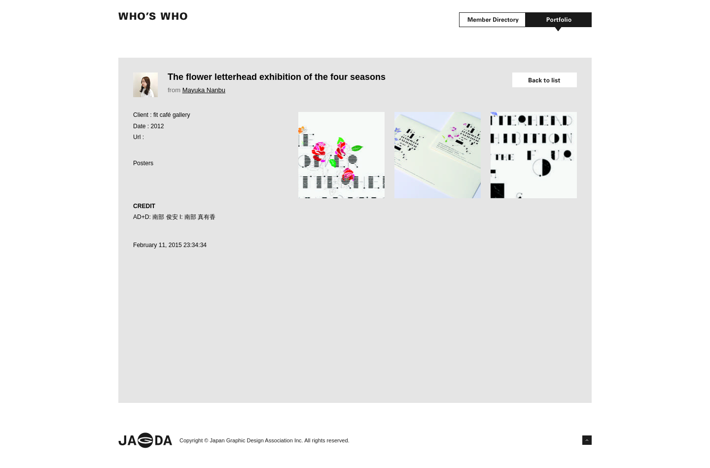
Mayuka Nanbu (203, 90)
